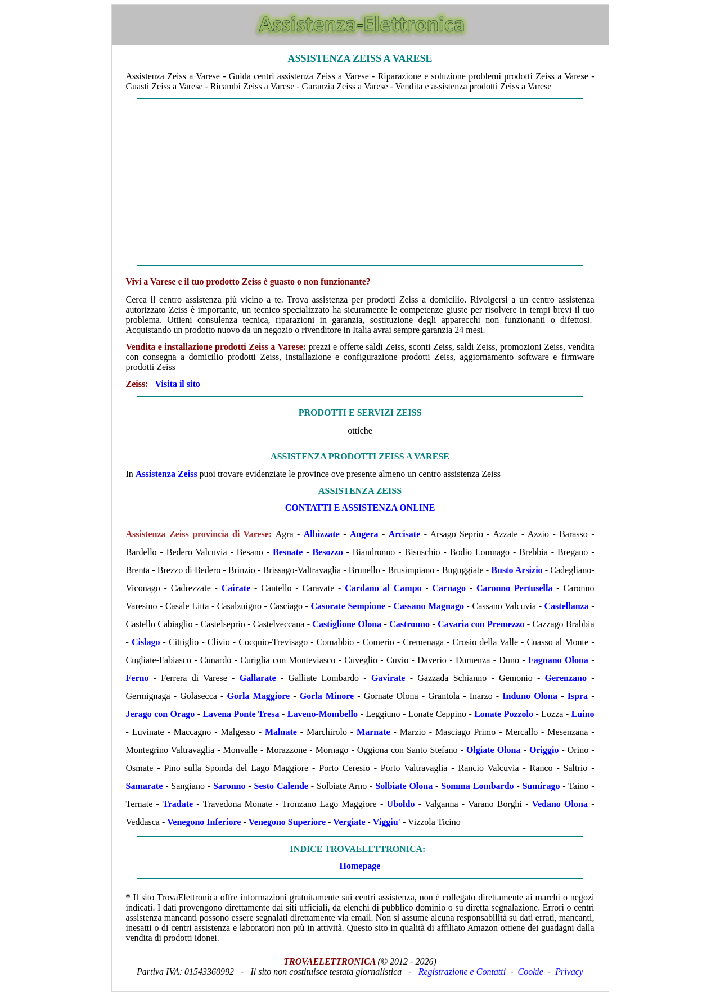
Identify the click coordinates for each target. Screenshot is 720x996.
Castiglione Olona (346, 624)
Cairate (236, 588)
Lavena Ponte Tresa (240, 714)
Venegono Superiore (287, 822)
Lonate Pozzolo (503, 714)
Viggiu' (386, 822)
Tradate (178, 804)
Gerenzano (566, 678)
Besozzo (327, 552)
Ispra (578, 696)
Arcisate (405, 534)
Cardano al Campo (383, 588)
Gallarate (258, 678)
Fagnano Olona (558, 660)
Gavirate (388, 678)
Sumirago (541, 786)
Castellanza (566, 606)
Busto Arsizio (516, 570)
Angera (364, 534)
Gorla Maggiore (258, 696)
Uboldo (401, 804)
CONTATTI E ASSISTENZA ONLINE (360, 507)
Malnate (281, 732)
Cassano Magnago (429, 606)
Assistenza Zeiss (166, 474)
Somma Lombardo (477, 786)
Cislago (146, 642)
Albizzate (322, 534)
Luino (583, 714)
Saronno (229, 786)
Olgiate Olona (493, 750)
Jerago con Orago (160, 714)
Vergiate (349, 822)
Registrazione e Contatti (462, 971)
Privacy (569, 971)
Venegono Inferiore (204, 822)
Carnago (449, 588)
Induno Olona (529, 696)
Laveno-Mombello (322, 714)
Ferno (137, 678)
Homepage (360, 866)
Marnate (373, 732)
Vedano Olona (560, 804)
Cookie (530, 971)
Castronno (409, 624)
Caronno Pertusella (514, 588)
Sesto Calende (281, 786)
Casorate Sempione (348, 606)
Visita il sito (177, 384)
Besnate (288, 552)
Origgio (544, 750)
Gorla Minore (327, 696)
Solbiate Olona (404, 786)
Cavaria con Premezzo (481, 624)
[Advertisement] (360, 182)
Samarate (144, 786)
